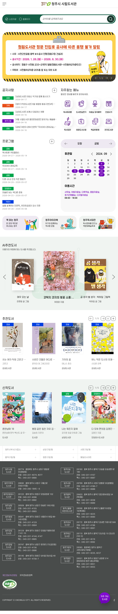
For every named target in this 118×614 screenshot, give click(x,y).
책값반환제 (95, 130)
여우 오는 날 (23, 297)
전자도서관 (109, 130)
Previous (96, 78)
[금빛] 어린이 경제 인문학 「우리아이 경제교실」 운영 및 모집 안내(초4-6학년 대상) (36, 127)
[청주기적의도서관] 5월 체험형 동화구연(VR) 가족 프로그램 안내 (36, 104)
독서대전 (67, 130)
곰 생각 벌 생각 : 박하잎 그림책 (95, 297)
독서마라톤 (67, 112)
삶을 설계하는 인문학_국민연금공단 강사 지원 (21, 206)
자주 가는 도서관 (105, 598)
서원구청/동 (85, 449)
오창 (79, 143)
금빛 (96, 143)
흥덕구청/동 (10, 457)
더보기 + (113, 318)
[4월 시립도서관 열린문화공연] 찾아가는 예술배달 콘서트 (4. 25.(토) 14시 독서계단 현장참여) (36, 119)
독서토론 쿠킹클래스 (10, 153)
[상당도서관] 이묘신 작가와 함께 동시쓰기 (32, 96)
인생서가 (108, 112)
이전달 (93, 154)
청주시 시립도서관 (59, 4)
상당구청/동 (48, 449)
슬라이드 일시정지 (111, 78)
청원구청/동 (48, 457)
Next (106, 78)
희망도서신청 (81, 130)
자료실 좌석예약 (95, 112)
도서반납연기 (81, 112)
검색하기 (110, 19)
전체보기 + (52, 141)
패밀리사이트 (85, 457)
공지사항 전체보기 (54, 90)
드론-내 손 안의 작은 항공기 (14, 179)
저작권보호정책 (26, 575)
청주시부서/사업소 (13, 449)
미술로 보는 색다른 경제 (12, 192)
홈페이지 (26, 19)
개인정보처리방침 (9, 575)
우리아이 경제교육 (10, 166)
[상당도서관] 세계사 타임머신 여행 (29, 112)
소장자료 (12, 19)
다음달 (110, 154)
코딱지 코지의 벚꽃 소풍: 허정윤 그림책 (59, 297)
